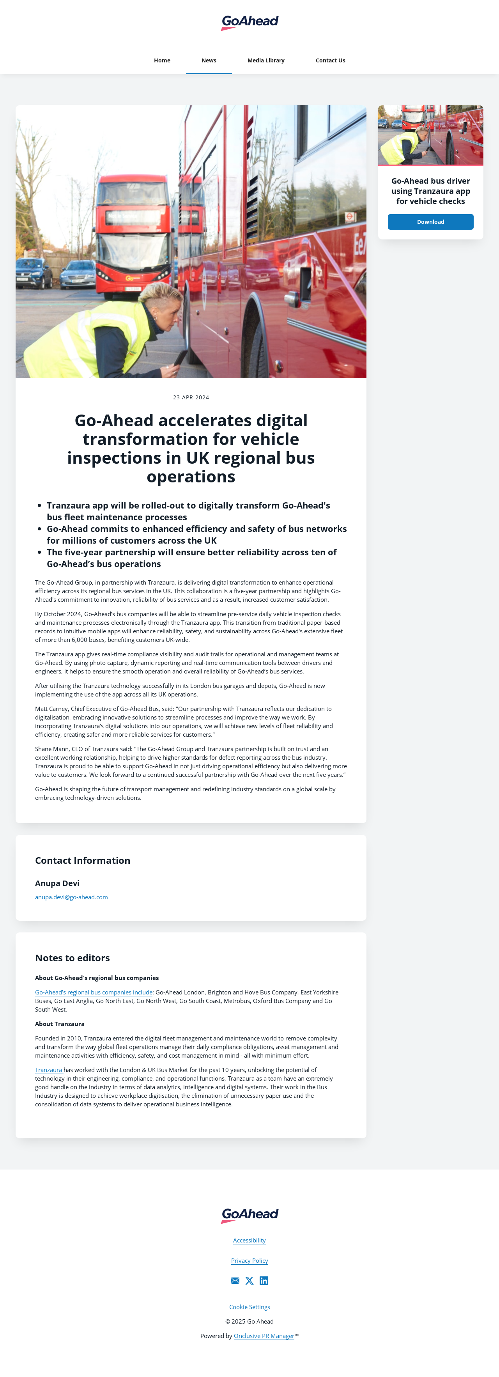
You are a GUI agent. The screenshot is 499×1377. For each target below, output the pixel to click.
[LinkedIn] (264, 1280)
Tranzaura (49, 1070)
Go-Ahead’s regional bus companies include (93, 992)
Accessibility (249, 1240)
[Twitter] (249, 1280)
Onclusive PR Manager (264, 1336)
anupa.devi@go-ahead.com (71, 897)
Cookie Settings (249, 1307)
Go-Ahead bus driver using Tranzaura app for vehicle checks (431, 190)
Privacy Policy (249, 1260)
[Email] (235, 1280)
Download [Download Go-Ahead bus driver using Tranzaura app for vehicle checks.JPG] (430, 221)
